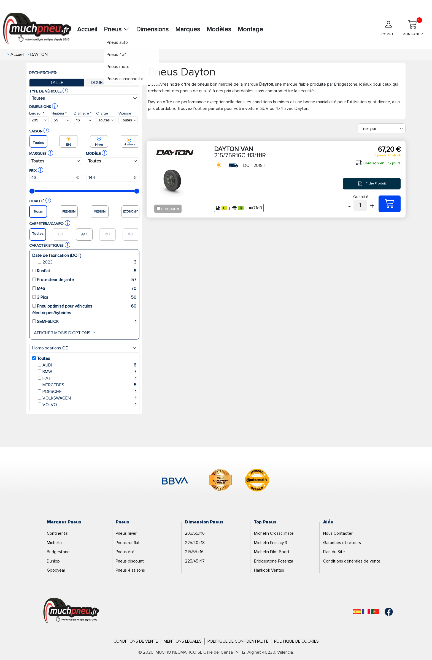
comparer (170, 208)
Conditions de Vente (136, 641)
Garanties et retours (342, 542)
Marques (187, 29)
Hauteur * (59, 113)
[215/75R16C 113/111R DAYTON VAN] (390, 203)
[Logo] (71, 611)
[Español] (357, 611)
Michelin (54, 542)
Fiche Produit (372, 183)
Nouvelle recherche (122, 73)
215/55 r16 (194, 551)
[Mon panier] (412, 30)
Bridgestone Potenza (273, 561)
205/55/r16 (195, 533)
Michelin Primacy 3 (270, 542)
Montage (250, 29)
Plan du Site (334, 551)
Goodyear (56, 570)
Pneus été (125, 551)
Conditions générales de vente (351, 561)
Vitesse (124, 113)
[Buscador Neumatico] (38, 120)
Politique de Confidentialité (237, 641)
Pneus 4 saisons (130, 570)
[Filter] (382, 128)
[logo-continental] (257, 481)
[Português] (375, 611)
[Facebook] (384, 612)
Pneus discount (130, 561)
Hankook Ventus (269, 570)
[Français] (366, 611)
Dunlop (53, 561)
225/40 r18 (195, 542)
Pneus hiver (126, 533)
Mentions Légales (183, 641)
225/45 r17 (195, 561)
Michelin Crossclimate (274, 533)
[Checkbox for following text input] (158, 208)
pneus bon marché (215, 84)
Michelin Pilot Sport (272, 551)
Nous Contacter (338, 533)
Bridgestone (58, 551)
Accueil (87, 29)
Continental (57, 533)
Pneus (116, 29)
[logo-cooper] (220, 481)
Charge (102, 113)
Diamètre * (82, 113)
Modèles (219, 29)
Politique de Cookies (296, 641)
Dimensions (152, 29)
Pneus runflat (128, 542)
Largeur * (36, 113)
